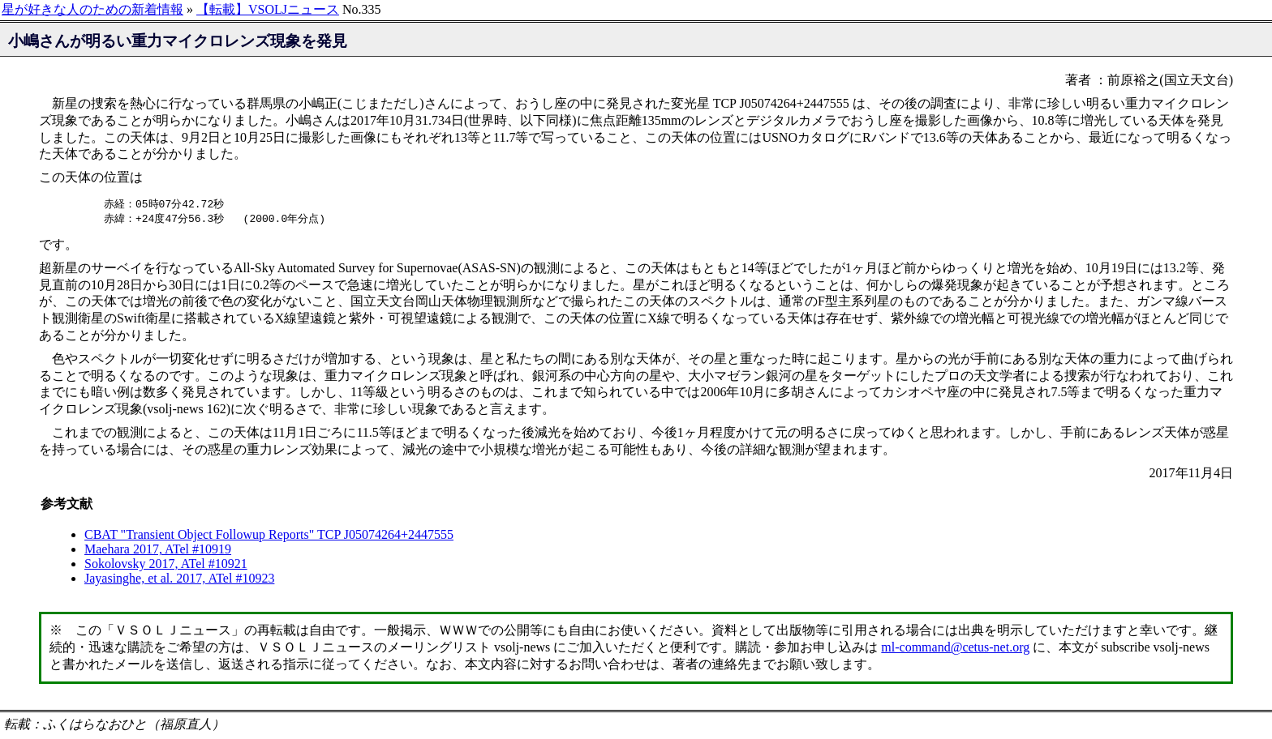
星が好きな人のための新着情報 (92, 9)
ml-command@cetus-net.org (955, 649)
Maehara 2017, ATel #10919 (157, 550)
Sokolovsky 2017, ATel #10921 (165, 565)
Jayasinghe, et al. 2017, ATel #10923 (179, 580)
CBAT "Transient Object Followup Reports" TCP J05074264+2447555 (268, 536)
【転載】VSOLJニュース (267, 9)
